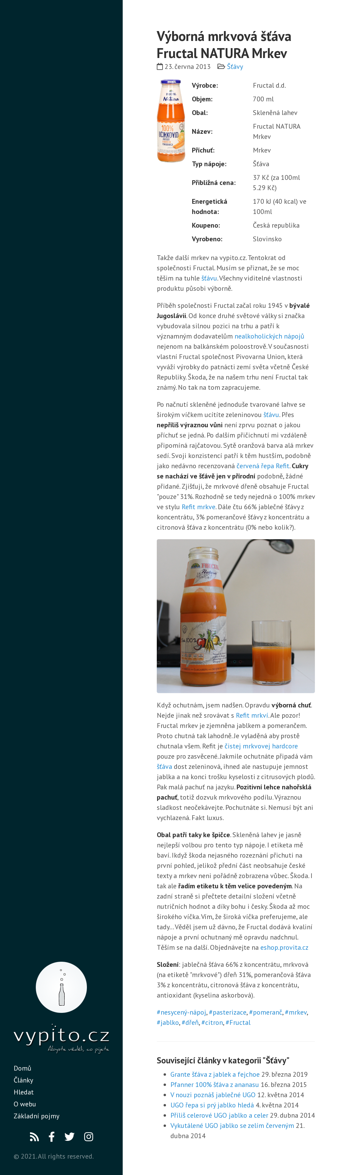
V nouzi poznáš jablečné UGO (213, 1094)
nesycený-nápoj (183, 1012)
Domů (22, 1068)
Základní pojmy (36, 1116)
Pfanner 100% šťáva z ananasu (214, 1084)
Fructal (240, 1022)
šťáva (164, 766)
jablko (170, 1022)
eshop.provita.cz (284, 947)
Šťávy (235, 66)
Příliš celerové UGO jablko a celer (219, 1115)
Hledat (24, 1092)
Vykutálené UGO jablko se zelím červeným (232, 1125)
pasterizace (229, 1012)
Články (23, 1080)
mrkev (298, 1012)
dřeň (192, 1022)
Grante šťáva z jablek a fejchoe (215, 1074)
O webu (25, 1104)
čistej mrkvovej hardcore (261, 746)
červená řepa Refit (263, 465)
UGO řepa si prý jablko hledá (212, 1105)
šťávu (209, 278)
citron (214, 1022)
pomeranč (267, 1012)
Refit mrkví (252, 715)
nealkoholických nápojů (269, 336)
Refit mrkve (198, 506)
